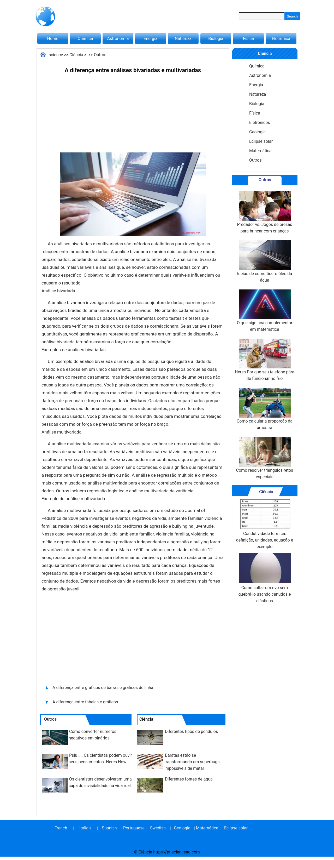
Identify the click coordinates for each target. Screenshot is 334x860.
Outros (100, 54)
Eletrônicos (259, 122)
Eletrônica (281, 38)
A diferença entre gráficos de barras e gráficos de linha (102, 687)
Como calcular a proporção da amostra (265, 409)
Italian (85, 827)
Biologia (215, 38)
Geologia (257, 131)
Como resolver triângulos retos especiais (264, 458)
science (56, 54)
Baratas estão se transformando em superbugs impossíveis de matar (191, 762)
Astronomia (118, 38)
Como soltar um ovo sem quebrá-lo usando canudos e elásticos (264, 578)
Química (85, 38)
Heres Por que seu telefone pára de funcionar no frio (264, 360)
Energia (150, 38)
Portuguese (133, 827)
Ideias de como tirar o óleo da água (264, 261)
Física (248, 38)
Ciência (76, 54)
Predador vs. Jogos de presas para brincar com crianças (264, 212)
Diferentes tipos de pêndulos (191, 731)
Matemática (260, 150)
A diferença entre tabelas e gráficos (85, 701)
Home (52, 38)
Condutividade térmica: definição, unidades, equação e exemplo (264, 524)
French (61, 827)
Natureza (183, 38)
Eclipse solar (261, 141)
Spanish (109, 827)
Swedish (158, 827)
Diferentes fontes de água (189, 779)
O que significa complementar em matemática (265, 310)
